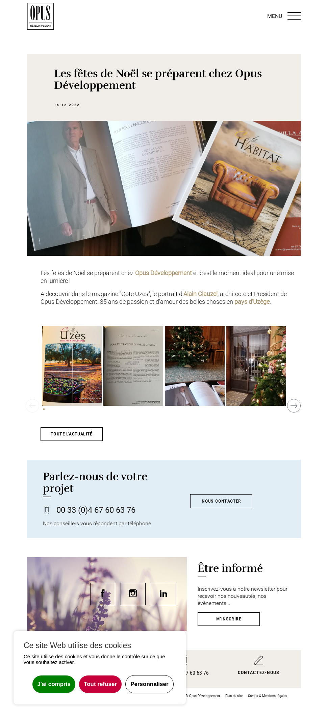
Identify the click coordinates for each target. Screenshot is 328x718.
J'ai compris (54, 684)
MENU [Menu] (284, 16)
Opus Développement (163, 273)
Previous (32, 408)
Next (295, 402)
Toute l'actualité (72, 433)
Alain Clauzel (200, 294)
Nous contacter (221, 501)
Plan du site (234, 696)
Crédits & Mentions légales (267, 696)
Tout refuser (100, 684)
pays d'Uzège (252, 301)
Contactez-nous (258, 672)
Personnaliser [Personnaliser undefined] (149, 684)
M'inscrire (228, 618)
